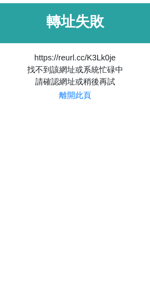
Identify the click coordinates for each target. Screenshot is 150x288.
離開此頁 (75, 95)
